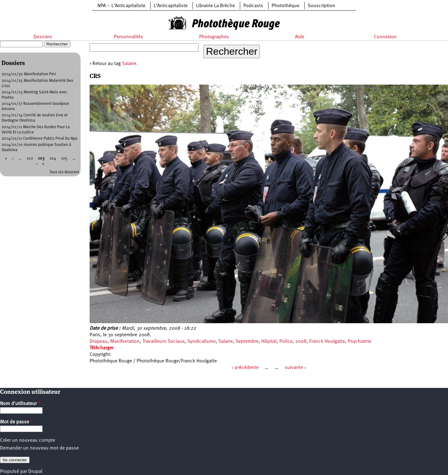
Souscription (321, 5)
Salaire (225, 341)
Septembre (247, 341)
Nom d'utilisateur (20, 403)
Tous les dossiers (64, 172)
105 (64, 158)
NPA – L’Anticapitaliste (121, 5)
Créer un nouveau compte (27, 440)
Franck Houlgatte (327, 341)
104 (52, 158)
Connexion (385, 37)
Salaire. (130, 63)
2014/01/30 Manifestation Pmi (29, 74)
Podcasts (253, 5)
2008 (300, 341)
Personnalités (128, 37)
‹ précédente (245, 367)
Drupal (35, 471)
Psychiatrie (359, 341)
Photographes (214, 37)
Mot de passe (16, 422)
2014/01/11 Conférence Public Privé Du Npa (39, 139)
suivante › (295, 367)
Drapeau (98, 341)
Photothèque (285, 5)
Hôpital (269, 341)
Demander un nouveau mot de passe (39, 448)
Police (285, 341)
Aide (299, 37)
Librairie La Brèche (215, 5)
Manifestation (125, 341)
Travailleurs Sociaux (163, 341)
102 (29, 158)
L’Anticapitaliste (171, 5)
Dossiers (43, 37)
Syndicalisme (201, 341)
